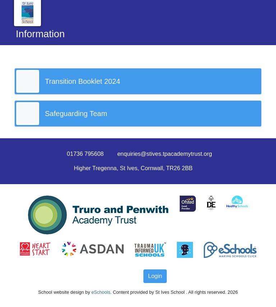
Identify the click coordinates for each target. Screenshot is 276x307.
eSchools (100, 292)
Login (155, 276)
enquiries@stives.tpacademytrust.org (164, 154)
